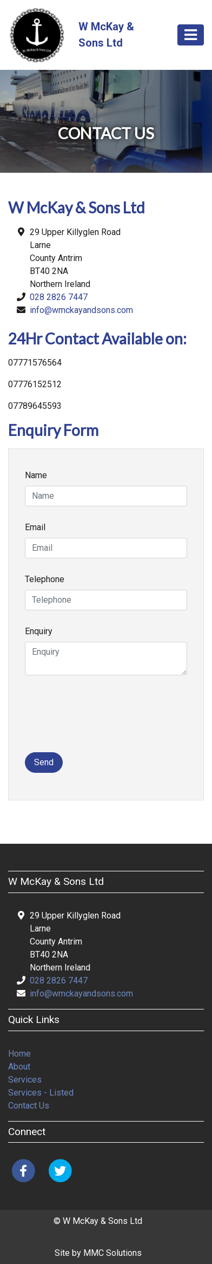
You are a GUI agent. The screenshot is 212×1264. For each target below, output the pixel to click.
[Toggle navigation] (190, 34)
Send (44, 762)
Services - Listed (41, 1092)
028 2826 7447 (59, 297)
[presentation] (107, 720)
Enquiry (38, 631)
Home (19, 1053)
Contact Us (28, 1105)
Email (35, 527)
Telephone (44, 579)
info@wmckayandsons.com (81, 310)
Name (36, 475)
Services (25, 1079)
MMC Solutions (112, 1253)
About (19, 1066)
